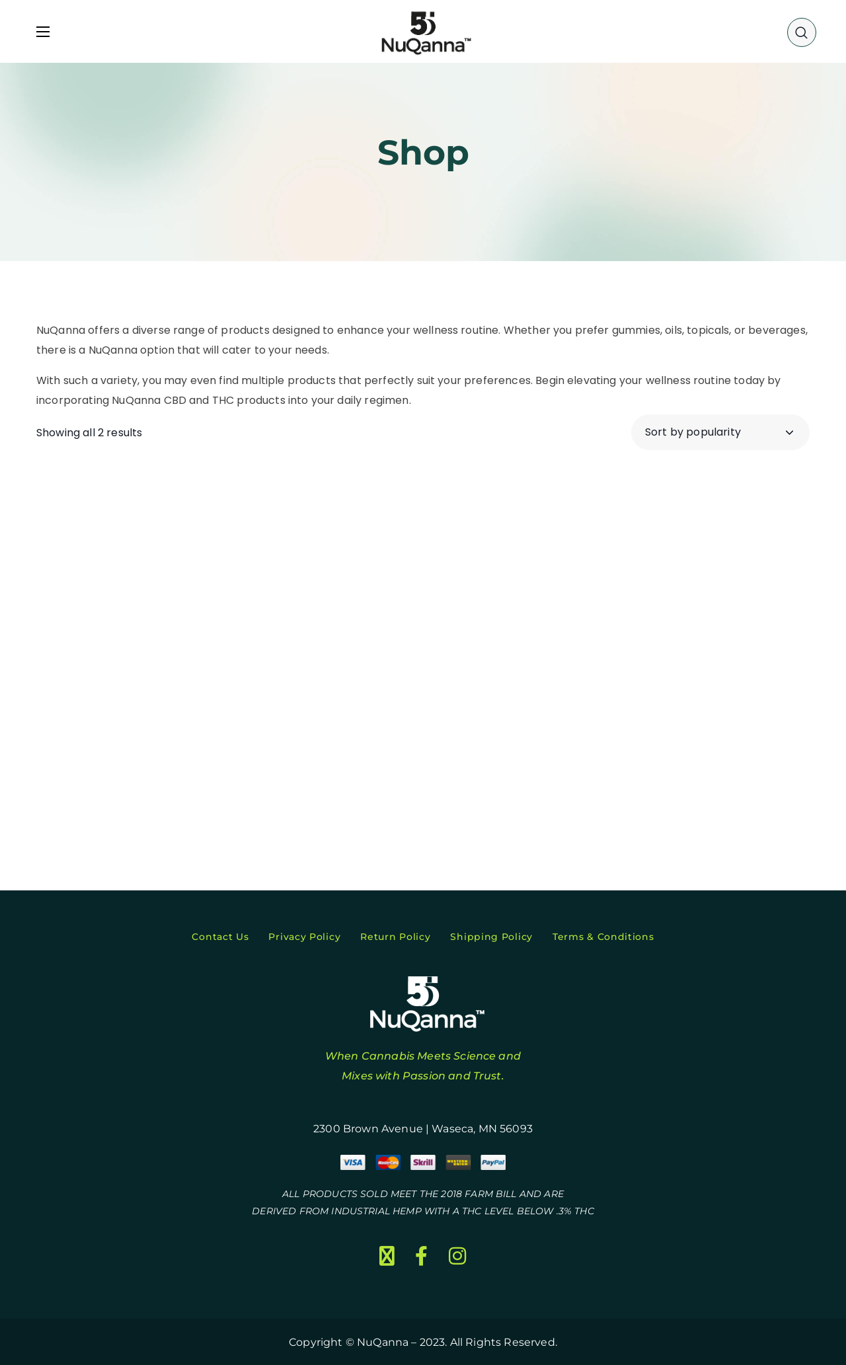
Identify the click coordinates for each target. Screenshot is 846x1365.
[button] (802, 32)
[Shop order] (720, 432)
